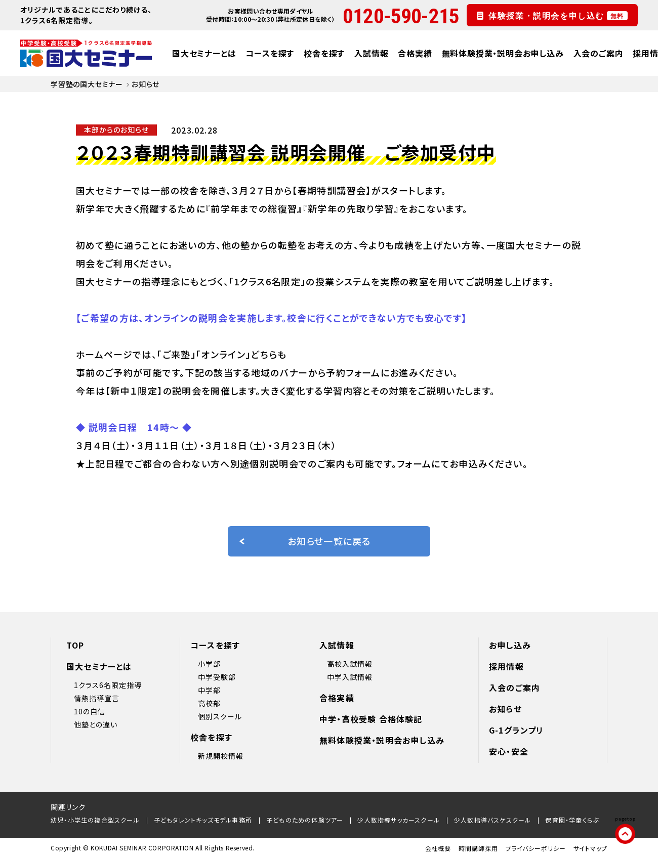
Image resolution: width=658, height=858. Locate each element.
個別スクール (220, 716)
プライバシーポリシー (536, 848)
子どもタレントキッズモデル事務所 (203, 820)
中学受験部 (217, 677)
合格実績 (415, 53)
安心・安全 (508, 751)
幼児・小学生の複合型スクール (95, 820)
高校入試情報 (350, 664)
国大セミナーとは (204, 53)
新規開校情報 (220, 756)
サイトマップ (590, 848)
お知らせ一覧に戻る (305, 540)
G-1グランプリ (516, 730)
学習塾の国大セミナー (87, 84)
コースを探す (269, 53)
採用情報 (506, 666)
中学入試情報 (350, 677)
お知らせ (505, 709)
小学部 (209, 664)
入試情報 (371, 53)
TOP (75, 645)
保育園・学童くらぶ (572, 820)
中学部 (209, 690)
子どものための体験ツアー (304, 820)
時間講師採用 (478, 848)
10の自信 (89, 711)
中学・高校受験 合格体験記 (371, 719)
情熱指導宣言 (96, 698)
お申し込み (510, 645)
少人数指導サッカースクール (398, 820)
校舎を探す (324, 53)
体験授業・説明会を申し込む (558, 16)
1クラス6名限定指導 (108, 685)
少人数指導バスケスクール (492, 820)
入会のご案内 (598, 53)
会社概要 (438, 848)
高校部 (209, 703)
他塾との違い (95, 724)
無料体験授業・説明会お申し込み (503, 53)
